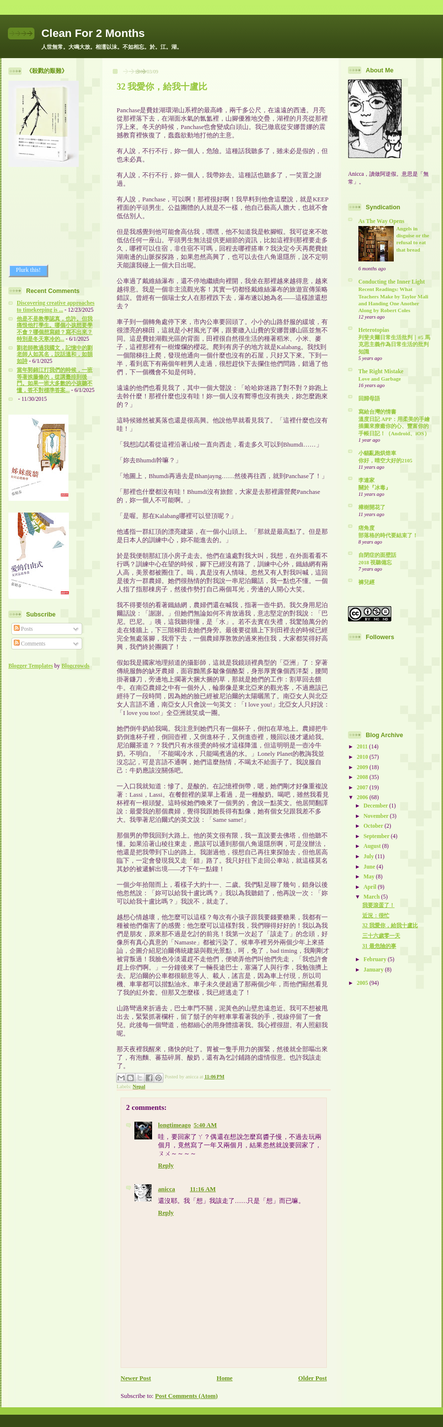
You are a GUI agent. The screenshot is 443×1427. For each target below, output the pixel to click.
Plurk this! (28, 269)
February (375, 959)
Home (225, 1378)
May (369, 876)
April (370, 887)
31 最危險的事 (379, 946)
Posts (23, 629)
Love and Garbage (379, 379)
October (373, 826)
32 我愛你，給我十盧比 (162, 87)
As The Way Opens (381, 221)
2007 (363, 787)
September (376, 836)
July (369, 856)
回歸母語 (369, 398)
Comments (30, 644)
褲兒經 (366, 582)
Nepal (139, 1086)
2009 (363, 767)
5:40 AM (205, 1125)
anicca (166, 1189)
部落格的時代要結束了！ (388, 535)
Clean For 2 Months (93, 33)
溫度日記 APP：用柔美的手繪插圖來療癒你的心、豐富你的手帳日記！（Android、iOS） (394, 426)
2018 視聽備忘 (375, 562)
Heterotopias (373, 330)
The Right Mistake (381, 371)
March (372, 897)
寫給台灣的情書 (377, 412)
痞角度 (366, 528)
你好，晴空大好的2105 (385, 460)
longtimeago (174, 1125)
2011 (363, 746)
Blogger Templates (30, 666)
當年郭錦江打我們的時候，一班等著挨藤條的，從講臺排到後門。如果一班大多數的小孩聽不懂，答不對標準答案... (55, 380)
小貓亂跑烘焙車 (377, 453)
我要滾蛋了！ (378, 905)
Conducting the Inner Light (391, 282)
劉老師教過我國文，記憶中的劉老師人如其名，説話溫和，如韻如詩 (55, 354)
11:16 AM (203, 1189)
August (372, 846)
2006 (363, 797)
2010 (363, 757)
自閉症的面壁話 (377, 555)
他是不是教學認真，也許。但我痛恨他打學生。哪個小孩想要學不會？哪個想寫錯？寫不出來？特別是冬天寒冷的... (55, 329)
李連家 (366, 480)
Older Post (312, 1378)
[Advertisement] (52, 216)
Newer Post (136, 1378)
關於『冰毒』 (374, 487)
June (369, 867)
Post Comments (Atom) (186, 1396)
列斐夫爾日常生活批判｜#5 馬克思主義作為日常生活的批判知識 (394, 344)
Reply (166, 1165)
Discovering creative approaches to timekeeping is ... (56, 306)
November (376, 816)
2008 (363, 777)
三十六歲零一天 (381, 936)
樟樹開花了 (371, 507)
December (376, 806)
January (374, 970)
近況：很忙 (375, 915)
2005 (363, 983)
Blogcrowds (76, 666)
